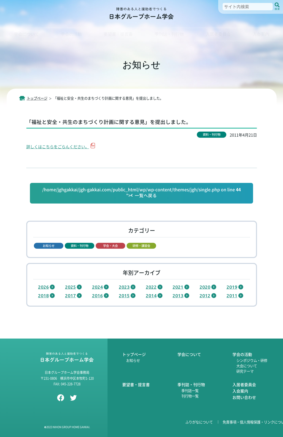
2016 (97, 295)
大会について (246, 365)
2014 (151, 295)
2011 (232, 295)
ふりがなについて (199, 421)
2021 (178, 287)
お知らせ (133, 360)
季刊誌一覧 (190, 390)
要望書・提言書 (136, 384)
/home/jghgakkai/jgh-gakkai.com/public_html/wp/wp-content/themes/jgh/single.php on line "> (141, 192)
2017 (70, 295)
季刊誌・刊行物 (191, 384)
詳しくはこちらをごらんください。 (57, 147)
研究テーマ (245, 371)
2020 (205, 287)
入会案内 (240, 391)
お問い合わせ (244, 397)
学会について (189, 354)
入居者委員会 (244, 384)
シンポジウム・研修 (251, 360)
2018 (43, 295)
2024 (97, 287)
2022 (151, 287)
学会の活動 (242, 354)
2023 (124, 287)
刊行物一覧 (190, 395)
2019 (232, 287)
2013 (178, 295)
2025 (70, 287)
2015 (124, 295)
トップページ (134, 354)
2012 (205, 295)
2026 (43, 287)
